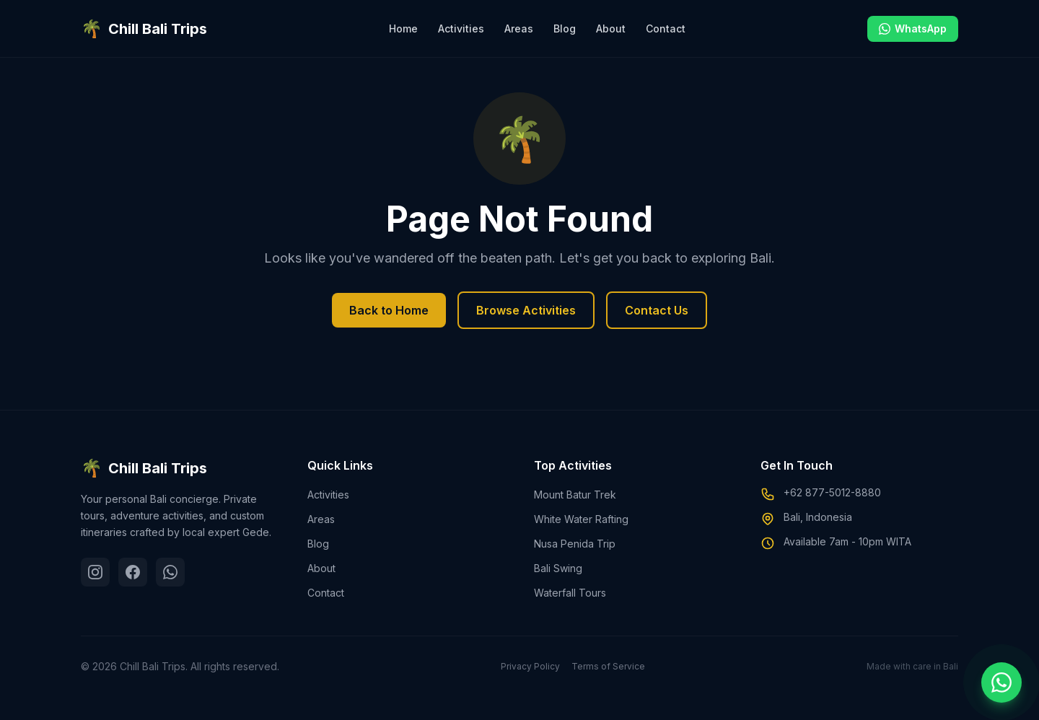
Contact (665, 28)
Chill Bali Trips (144, 468)
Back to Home (389, 310)
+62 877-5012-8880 (832, 492)
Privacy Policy (530, 666)
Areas (518, 28)
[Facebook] (132, 572)
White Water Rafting (581, 519)
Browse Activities (526, 310)
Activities (461, 28)
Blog (564, 28)
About (611, 28)
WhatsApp (913, 28)
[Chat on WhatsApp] (1001, 682)
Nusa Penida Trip (574, 543)
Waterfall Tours (570, 593)
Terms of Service (608, 666)
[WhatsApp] (170, 572)
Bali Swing (558, 568)
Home (403, 28)
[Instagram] (95, 572)
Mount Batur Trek (575, 494)
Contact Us (656, 310)
